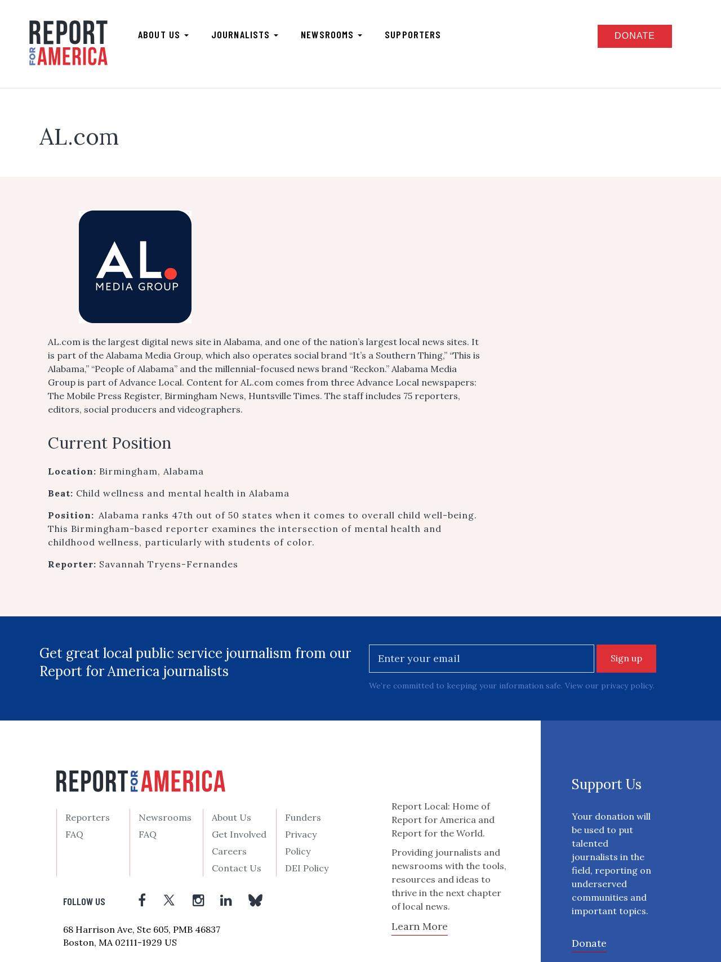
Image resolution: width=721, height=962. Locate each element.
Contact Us (236, 867)
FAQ (74, 833)
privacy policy (626, 686)
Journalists (244, 34)
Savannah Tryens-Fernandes (168, 564)
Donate (635, 36)
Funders (303, 816)
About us (163, 34)
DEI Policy (306, 867)
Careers (229, 850)
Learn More (419, 925)
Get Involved (239, 833)
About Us (231, 816)
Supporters (413, 34)
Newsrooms (331, 34)
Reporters (87, 816)
